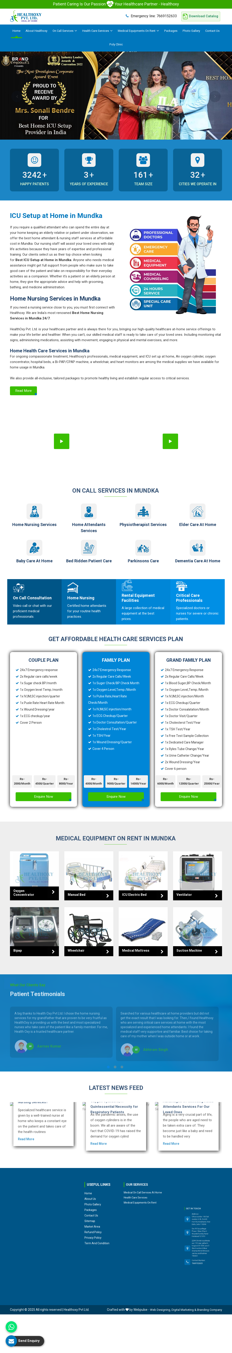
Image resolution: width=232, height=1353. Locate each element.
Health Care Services (97, 31)
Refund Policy (96, 1201)
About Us (95, 1189)
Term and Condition (97, 1205)
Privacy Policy (96, 1203)
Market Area (96, 1199)
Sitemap (95, 1197)
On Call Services (65, 31)
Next (215, 96)
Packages (170, 31)
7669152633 (151, 16)
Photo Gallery (191, 31)
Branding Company (209, 1309)
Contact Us (212, 31)
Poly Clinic (116, 44)
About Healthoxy (36, 31)
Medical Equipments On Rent (138, 31)
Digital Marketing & (184, 1309)
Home (16, 31)
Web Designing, (160, 1309)
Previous (17, 96)
